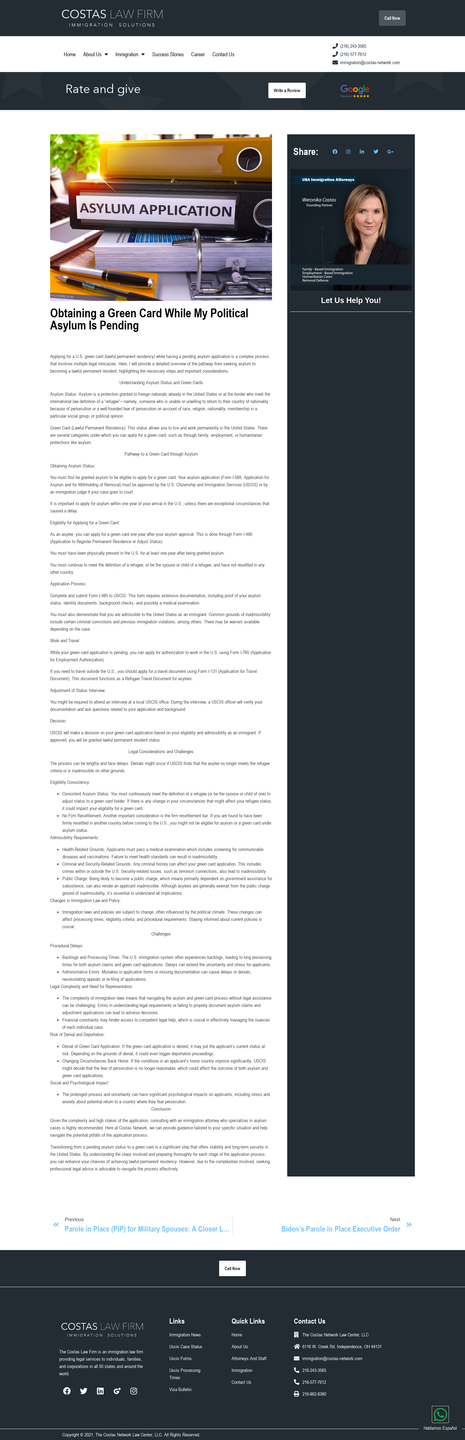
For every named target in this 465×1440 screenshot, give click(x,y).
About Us (95, 54)
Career (198, 54)
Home (70, 54)
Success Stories (168, 54)
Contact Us (223, 54)
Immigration (130, 54)
